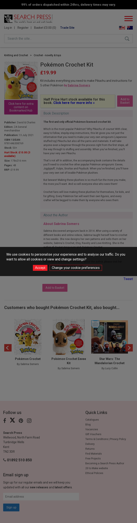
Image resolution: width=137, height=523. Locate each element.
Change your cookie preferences (76, 268)
